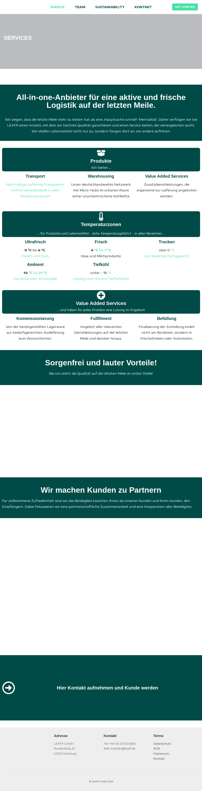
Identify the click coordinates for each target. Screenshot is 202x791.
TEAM (80, 7)
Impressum (161, 753)
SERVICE (57, 7)
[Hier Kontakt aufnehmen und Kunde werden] (8, 687)
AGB (156, 748)
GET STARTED (185, 6)
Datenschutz (162, 743)
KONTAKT (143, 7)
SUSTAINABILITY (110, 7)
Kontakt (159, 758)
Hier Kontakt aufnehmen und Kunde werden (107, 688)
